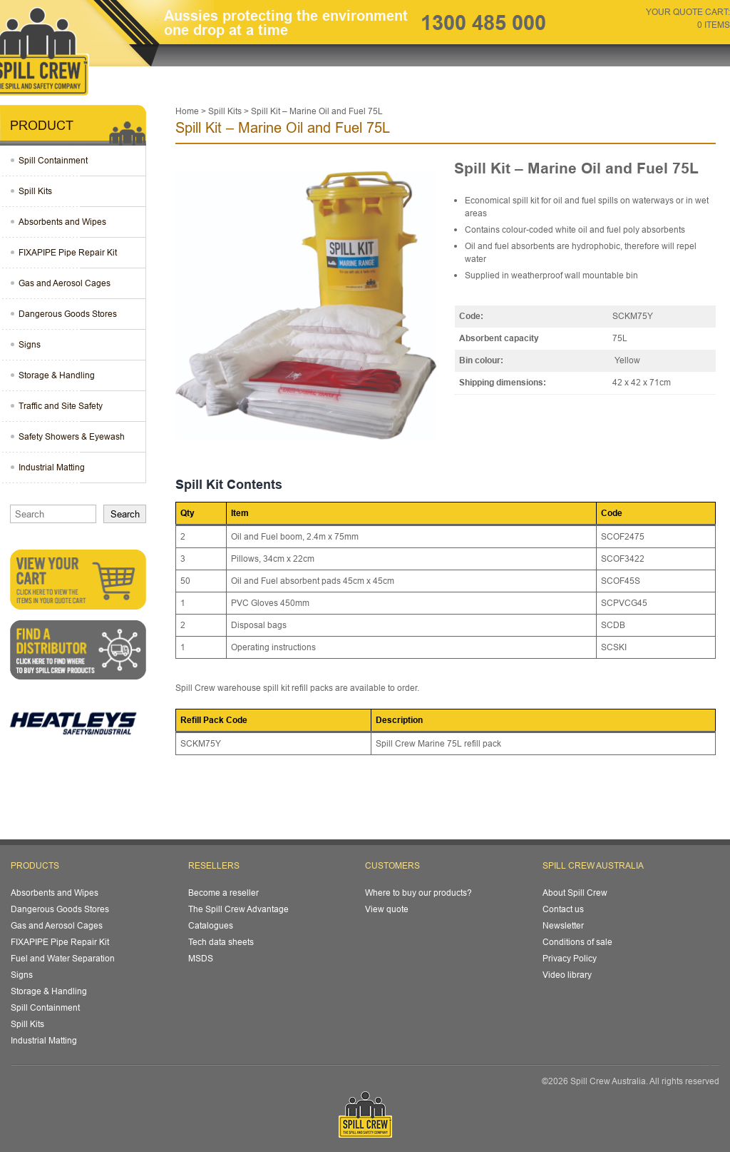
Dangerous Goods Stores (68, 313)
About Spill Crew (575, 892)
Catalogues (210, 925)
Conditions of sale (577, 941)
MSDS (200, 958)
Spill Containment (53, 160)
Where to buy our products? (418, 892)
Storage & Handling (57, 375)
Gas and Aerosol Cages (64, 283)
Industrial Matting (52, 467)
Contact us (563, 909)
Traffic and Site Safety (61, 405)
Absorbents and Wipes (62, 221)
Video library (567, 974)
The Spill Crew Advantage (238, 909)
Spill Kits (35, 191)
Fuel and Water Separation (63, 958)
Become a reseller (223, 892)
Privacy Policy (570, 958)
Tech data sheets (221, 941)
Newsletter (563, 925)
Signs (30, 344)
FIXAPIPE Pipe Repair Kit (68, 252)
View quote (386, 909)
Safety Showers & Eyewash (72, 436)
